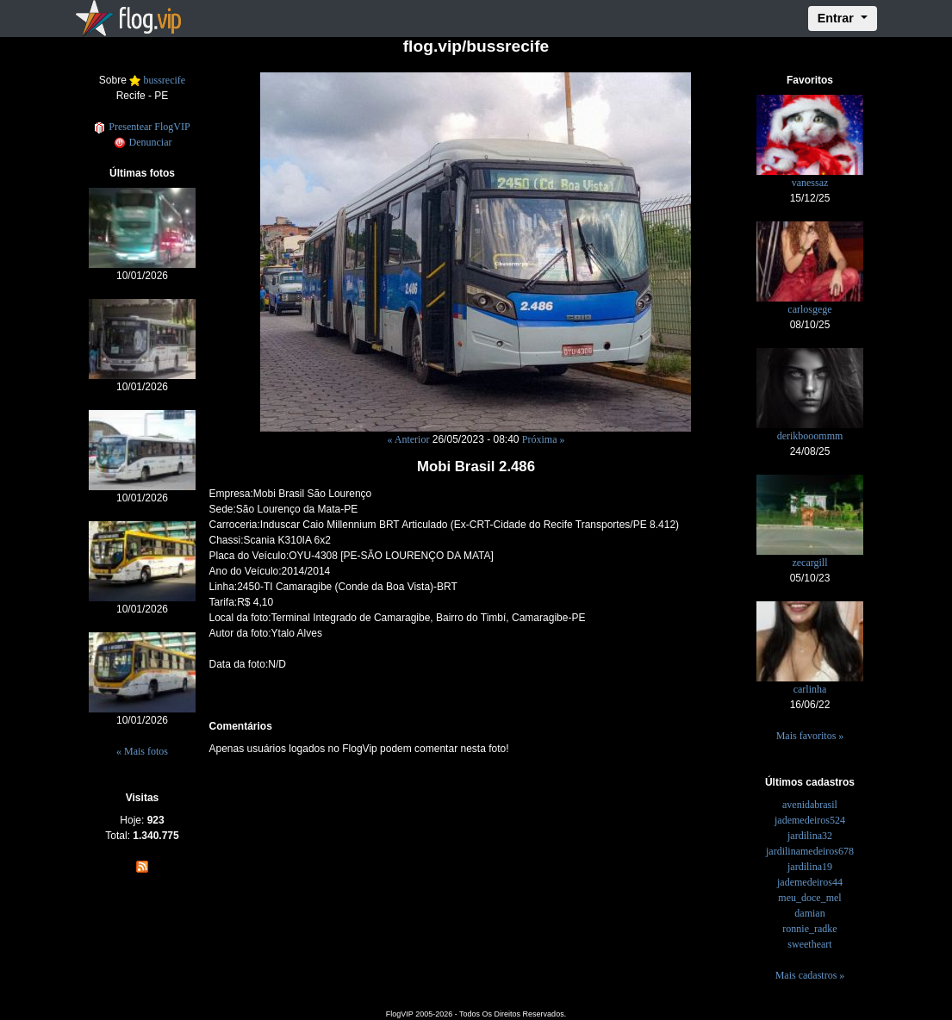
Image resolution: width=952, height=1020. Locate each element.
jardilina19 (809, 867)
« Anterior (408, 439)
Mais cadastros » (810, 975)
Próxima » (543, 439)
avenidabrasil (809, 805)
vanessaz (810, 183)
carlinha (810, 689)
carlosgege (809, 309)
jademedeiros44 (810, 882)
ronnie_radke (809, 929)
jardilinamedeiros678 (810, 851)
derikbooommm (810, 436)
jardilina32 (809, 836)
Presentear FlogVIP (142, 127)
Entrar (837, 18)
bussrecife (165, 80)
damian (809, 913)
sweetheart (809, 944)
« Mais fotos (142, 751)
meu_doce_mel (809, 898)
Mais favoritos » (810, 736)
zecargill (809, 563)
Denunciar (142, 142)
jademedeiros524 (810, 820)
